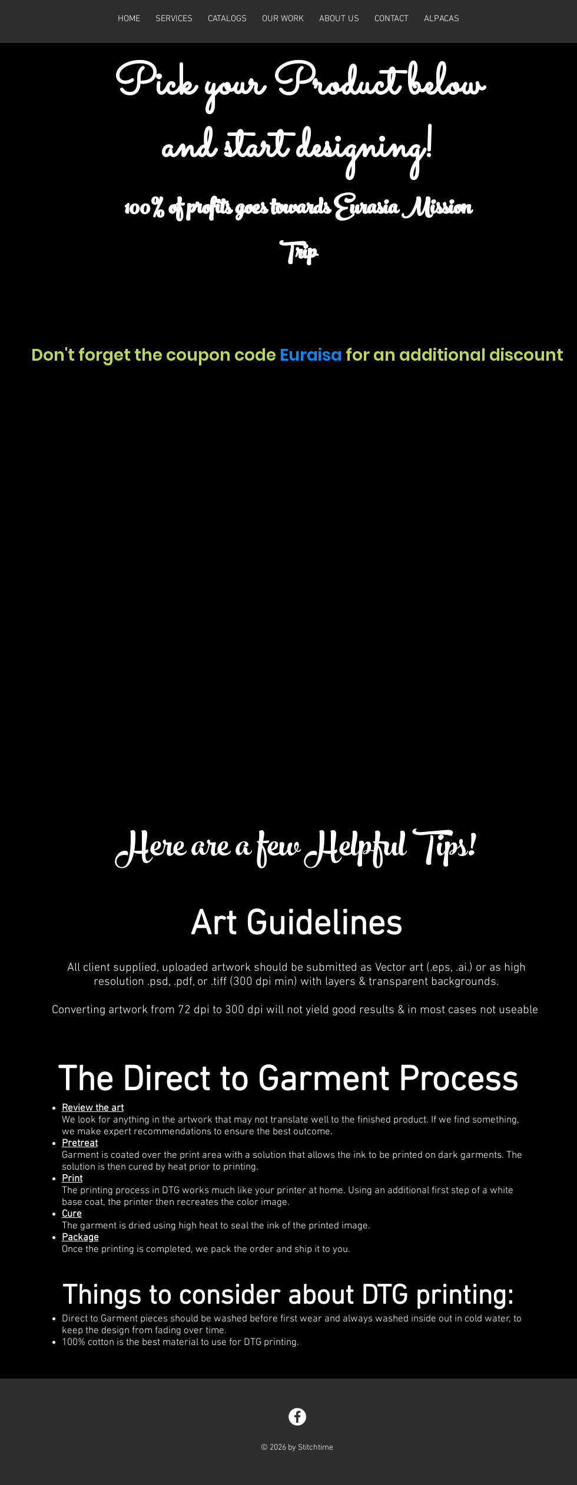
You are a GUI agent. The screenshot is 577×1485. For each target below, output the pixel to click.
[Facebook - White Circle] (297, 1417)
